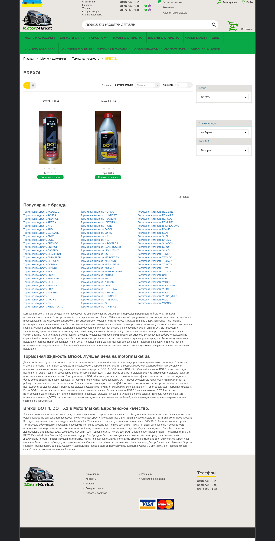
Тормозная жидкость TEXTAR (155, 263)
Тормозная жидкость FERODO (40, 288)
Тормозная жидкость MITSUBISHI (100, 267)
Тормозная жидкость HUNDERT (99, 217)
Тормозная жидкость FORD (38, 291)
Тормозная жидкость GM (37, 305)
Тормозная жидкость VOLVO (154, 295)
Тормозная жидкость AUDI (38, 232)
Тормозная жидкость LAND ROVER (101, 249)
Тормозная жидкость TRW (153, 270)
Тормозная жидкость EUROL (39, 277)
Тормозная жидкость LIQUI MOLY (100, 253)
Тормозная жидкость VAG (152, 281)
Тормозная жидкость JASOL (97, 232)
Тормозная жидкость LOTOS (97, 256)
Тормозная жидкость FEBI (38, 284)
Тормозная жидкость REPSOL (155, 221)
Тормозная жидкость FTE (37, 298)
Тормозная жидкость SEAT (153, 235)
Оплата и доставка (92, 16)
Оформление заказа (174, 14)
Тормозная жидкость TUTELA (155, 274)
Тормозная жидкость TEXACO (155, 260)
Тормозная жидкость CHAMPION (42, 256)
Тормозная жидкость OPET (96, 288)
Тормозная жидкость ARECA (39, 224)
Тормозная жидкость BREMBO (40, 246)
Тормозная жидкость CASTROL (41, 253)
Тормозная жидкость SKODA (154, 242)
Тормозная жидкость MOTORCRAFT (101, 274)
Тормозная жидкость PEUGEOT (99, 295)
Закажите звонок (170, 4)
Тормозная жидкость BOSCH (39, 242)
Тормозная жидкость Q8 (94, 305)
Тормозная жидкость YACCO (154, 305)
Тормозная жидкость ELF (37, 274)
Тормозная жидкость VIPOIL (154, 291)
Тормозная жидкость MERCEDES (100, 260)
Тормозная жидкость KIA (95, 242)
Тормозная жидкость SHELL (154, 239)
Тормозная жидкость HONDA (97, 214)
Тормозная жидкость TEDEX (154, 256)
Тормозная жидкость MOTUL (97, 277)
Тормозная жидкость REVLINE (155, 224)
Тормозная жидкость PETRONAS (99, 291)
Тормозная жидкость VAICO (154, 284)
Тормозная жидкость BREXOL (40, 249)
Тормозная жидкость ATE (37, 228)
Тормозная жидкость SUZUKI (154, 249)
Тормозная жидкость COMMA (40, 267)
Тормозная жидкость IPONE (96, 228)
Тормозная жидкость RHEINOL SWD (158, 228)
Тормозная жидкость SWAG (154, 253)
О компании (88, 3)
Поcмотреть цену (50, 179)
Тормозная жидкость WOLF (153, 302)
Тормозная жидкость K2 (94, 239)
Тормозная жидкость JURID (96, 235)
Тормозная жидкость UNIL (153, 277)
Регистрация (229, 4)
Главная (29, 61)
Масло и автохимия (53, 61)
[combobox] (150, 26)
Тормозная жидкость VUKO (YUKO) (158, 298)
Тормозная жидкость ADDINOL (40, 221)
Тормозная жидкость (86, 61)
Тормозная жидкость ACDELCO (41, 214)
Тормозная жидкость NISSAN (97, 284)
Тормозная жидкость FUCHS (39, 302)
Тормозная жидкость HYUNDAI (98, 221)
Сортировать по (124, 88)
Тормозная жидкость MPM (95, 281)
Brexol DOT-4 (50, 103)
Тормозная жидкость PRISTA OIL (99, 302)
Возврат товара (90, 13)
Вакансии (168, 9)
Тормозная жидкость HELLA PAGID (43, 309)
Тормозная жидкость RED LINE (155, 214)
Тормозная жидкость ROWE (154, 232)
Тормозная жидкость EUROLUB (41, 281)
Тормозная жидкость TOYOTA (155, 267)
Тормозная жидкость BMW (38, 239)
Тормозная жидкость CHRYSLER (42, 260)
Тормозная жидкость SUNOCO (155, 246)
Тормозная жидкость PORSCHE (99, 298)
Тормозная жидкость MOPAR (97, 270)
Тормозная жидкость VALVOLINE (156, 288)
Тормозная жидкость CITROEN (41, 263)
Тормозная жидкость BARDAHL (41, 235)
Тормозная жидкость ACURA (39, 217)
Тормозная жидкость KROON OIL (100, 246)
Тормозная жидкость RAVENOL (98, 309)
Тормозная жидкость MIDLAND (98, 263)
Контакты (87, 7)
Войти (249, 4)
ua (33, 5)
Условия (86, 10)
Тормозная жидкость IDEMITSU (99, 224)
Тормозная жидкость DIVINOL (40, 270)
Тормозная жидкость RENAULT (155, 217)
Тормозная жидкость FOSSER (40, 295)
